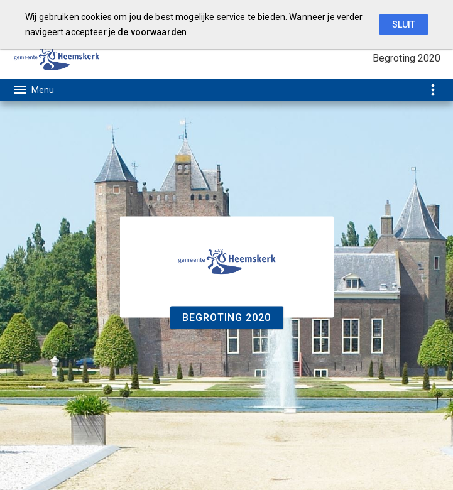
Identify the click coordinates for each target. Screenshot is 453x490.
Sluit (403, 24)
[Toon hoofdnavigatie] (33, 89)
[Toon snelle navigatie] (433, 90)
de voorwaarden (152, 32)
